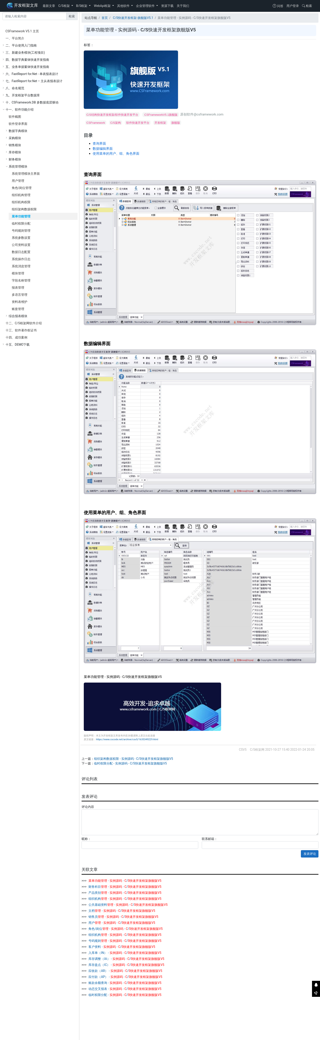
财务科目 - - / (124, 886)
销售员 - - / (123, 916)
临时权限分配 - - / (124, 995)
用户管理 (18, 180)
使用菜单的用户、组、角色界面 (116, 154)
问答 (278, 6)
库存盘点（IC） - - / (126, 965)
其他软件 (123, 6)
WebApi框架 (102, 6)
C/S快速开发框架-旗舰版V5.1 (132, 18)
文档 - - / (121, 910)
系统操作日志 (21, 259)
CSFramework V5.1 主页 (22, 31)
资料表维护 (19, 302)
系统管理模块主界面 (26, 173)
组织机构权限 (21, 202)
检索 (307, 6)
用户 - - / (121, 922)
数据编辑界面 (103, 149)
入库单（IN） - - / (124, 953)
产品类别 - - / (124, 892)
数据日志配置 (21, 252)
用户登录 (292, 6)
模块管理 (18, 273)
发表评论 (310, 854)
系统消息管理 (21, 266)
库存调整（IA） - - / (126, 959)
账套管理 (18, 309)
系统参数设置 (21, 237)
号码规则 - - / (124, 941)
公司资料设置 (21, 245)
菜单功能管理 (21, 216)
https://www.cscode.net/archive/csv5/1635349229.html (127, 739)
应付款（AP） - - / (125, 977)
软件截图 (15, 116)
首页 (105, 18)
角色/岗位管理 (22, 188)
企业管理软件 (145, 6)
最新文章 (49, 6)
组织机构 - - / (124, 898)
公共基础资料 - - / (128, 904)
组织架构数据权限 (24, 209)
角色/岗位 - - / (125, 929)
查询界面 (99, 144)
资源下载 (167, 6)
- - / (124, 880)
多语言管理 (19, 294)
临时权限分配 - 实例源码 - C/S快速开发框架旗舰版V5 (130, 763)
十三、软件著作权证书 (21, 330)
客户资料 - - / (121, 947)
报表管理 (18, 287)
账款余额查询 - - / (124, 983)
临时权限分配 (21, 223)
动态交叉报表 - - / (124, 989)
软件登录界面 (18, 124)
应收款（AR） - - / (125, 971)
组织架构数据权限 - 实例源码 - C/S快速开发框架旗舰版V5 (133, 758)
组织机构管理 (21, 195)
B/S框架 (82, 6)
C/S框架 (64, 6)
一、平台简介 (15, 38)
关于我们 (183, 6)
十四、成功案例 (16, 337)
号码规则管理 (21, 230)
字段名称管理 (21, 280)
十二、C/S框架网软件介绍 (24, 323)
